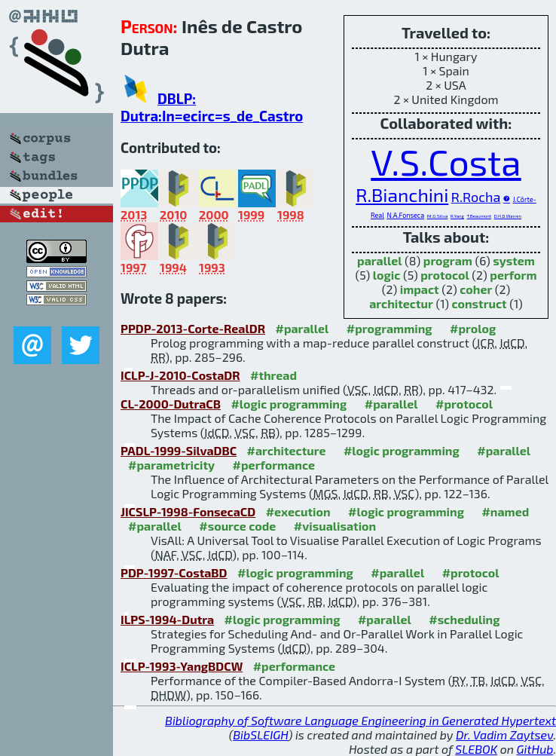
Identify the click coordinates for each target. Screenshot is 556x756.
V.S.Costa (446, 161)
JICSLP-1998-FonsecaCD (188, 511)
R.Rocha (475, 196)
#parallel (301, 328)
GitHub (535, 749)
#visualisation (335, 526)
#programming (389, 328)
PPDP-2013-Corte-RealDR (193, 328)
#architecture (286, 450)
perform (513, 275)
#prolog (473, 328)
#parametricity (171, 465)
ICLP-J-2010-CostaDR (180, 375)
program (447, 260)
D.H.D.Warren (507, 216)
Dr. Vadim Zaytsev (504, 734)
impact (419, 289)
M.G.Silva (437, 216)
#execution (298, 511)
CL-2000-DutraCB (171, 403)
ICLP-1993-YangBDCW (182, 666)
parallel (379, 260)
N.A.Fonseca (405, 215)
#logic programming (289, 403)
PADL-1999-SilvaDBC (179, 450)
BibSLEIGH (260, 734)
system (514, 260)
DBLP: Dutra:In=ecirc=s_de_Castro (212, 107)
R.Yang (457, 216)
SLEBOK (476, 749)
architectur (401, 303)
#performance (274, 465)
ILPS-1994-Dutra (167, 619)
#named (505, 511)
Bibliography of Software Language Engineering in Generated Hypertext (360, 720)
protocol (444, 275)
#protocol (464, 403)
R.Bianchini (402, 194)
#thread (273, 375)
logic (387, 275)
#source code (237, 526)
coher (476, 289)
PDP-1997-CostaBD (174, 572)
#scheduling (464, 619)
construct (478, 303)
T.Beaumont (479, 216)
